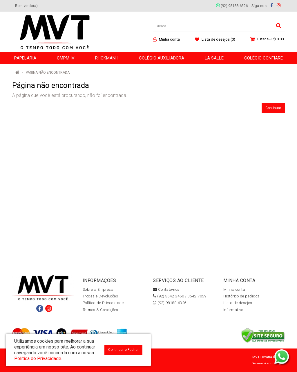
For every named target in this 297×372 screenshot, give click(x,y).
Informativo (233, 310)
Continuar (273, 108)
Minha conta (234, 289)
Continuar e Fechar (123, 350)
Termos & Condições (100, 310)
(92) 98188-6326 (232, 5)
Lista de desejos (237, 303)
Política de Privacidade (103, 303)
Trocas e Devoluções (100, 296)
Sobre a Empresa (98, 289)
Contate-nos (166, 289)
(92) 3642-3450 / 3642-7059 (179, 296)
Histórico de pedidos (241, 296)
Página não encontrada (48, 73)
